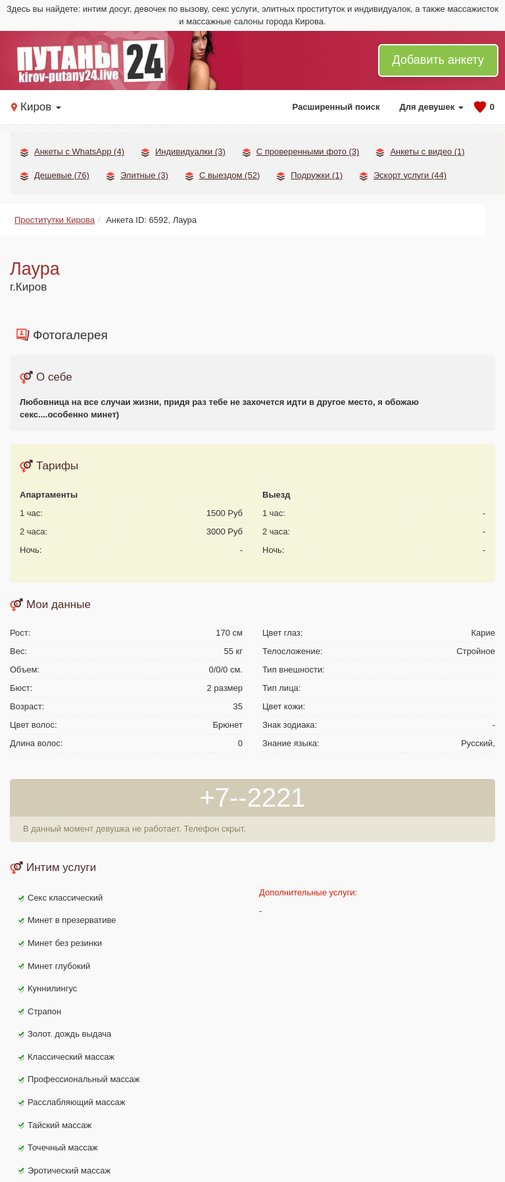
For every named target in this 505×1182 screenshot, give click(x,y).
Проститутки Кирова (54, 220)
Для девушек (431, 107)
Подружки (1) (317, 175)
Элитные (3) (144, 175)
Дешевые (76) (61, 175)
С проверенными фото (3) (308, 151)
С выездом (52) (229, 175)
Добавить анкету (438, 59)
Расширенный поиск (336, 107)
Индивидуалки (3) (190, 151)
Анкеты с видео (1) (427, 151)
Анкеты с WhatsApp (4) (79, 151)
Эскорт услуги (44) (409, 175)
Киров (40, 107)
